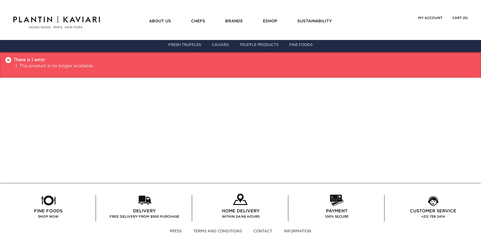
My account (430, 18)
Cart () (460, 18)
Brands (234, 21)
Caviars (220, 45)
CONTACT (263, 231)
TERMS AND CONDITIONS (217, 231)
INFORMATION (297, 231)
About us (160, 21)
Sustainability (314, 21)
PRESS (176, 231)
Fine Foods (301, 45)
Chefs (198, 21)
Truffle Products (259, 45)
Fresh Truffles (184, 45)
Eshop (270, 21)
